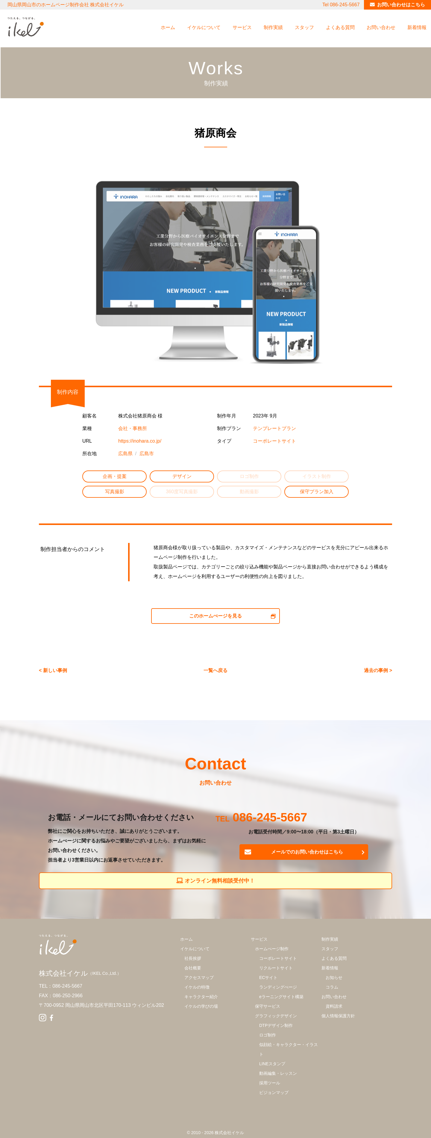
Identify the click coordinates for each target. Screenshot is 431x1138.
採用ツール (269, 1083)
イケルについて (204, 27)
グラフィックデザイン (276, 1015)
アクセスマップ (199, 977)
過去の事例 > (378, 670)
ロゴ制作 (267, 1035)
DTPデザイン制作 (276, 1025)
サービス (242, 27)
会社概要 (192, 968)
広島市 (146, 453)
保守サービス (267, 1006)
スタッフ (304, 27)
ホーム (168, 27)
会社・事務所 (132, 428)
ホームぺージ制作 (272, 948)
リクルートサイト (276, 968)
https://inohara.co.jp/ (139, 441)
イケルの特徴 (197, 987)
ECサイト (268, 977)
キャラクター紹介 (201, 996)
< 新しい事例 (53, 670)
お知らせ (334, 977)
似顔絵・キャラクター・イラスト (288, 1049)
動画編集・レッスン (278, 1073)
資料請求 (334, 1006)
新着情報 (417, 27)
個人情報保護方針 (338, 1015)
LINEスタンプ (272, 1063)
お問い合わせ (381, 27)
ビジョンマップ (274, 1092)
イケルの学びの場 (201, 1006)
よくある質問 (340, 27)
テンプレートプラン (274, 428)
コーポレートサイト (274, 441)
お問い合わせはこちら (401, 4)
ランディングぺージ (278, 987)
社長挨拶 (192, 958)
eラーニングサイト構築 (281, 996)
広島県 (125, 453)
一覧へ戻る (215, 670)
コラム (332, 987)
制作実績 (273, 27)
